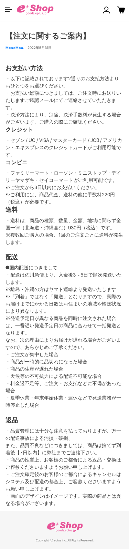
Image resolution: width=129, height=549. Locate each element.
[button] (8, 10)
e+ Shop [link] (64, 526)
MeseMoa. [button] (15, 47)
